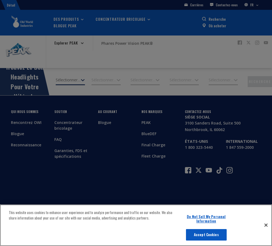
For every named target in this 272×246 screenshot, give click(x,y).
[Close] (266, 225)
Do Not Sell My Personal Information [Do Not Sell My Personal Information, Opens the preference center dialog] (206, 219)
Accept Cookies (206, 234)
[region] (136, 225)
